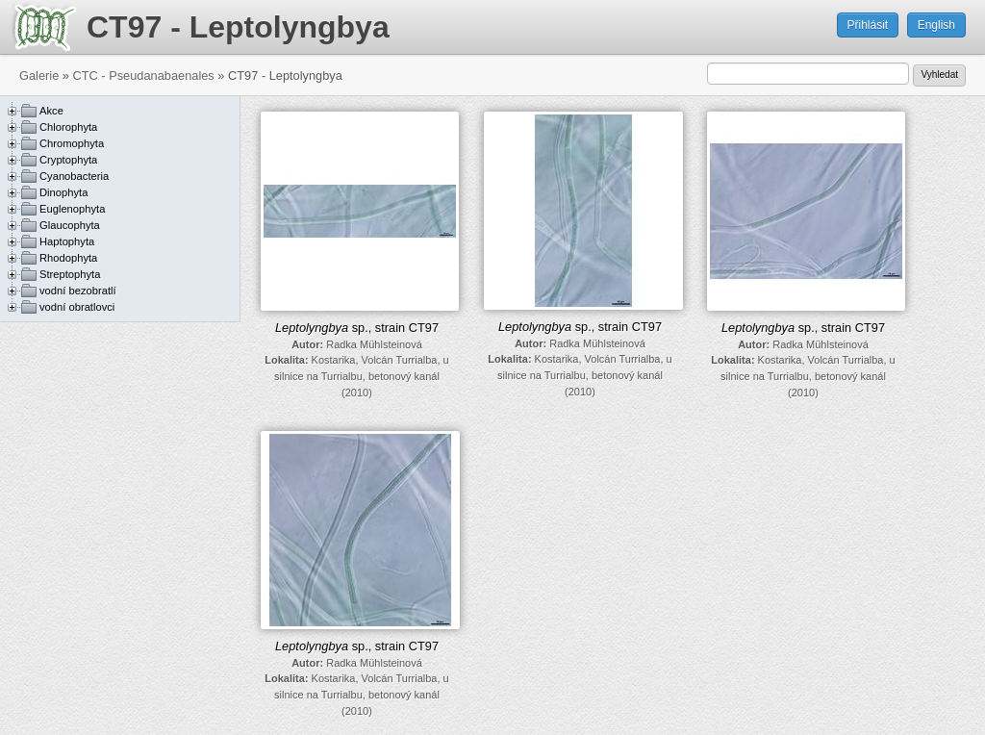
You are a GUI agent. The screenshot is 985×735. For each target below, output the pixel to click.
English (936, 25)
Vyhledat (939, 74)
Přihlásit (868, 25)
